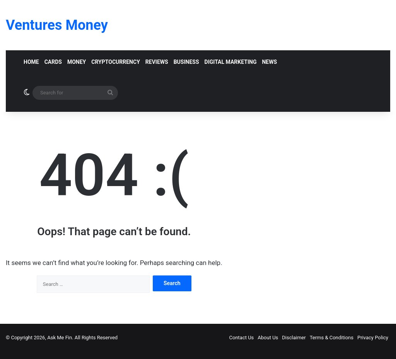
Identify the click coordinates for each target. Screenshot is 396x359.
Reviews (156, 62)
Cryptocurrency (115, 62)
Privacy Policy (372, 337)
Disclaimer (294, 337)
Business (186, 62)
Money (76, 62)
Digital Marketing (231, 62)
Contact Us (241, 337)
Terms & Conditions (331, 337)
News (269, 62)
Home (31, 62)
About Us (268, 337)
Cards (53, 62)
